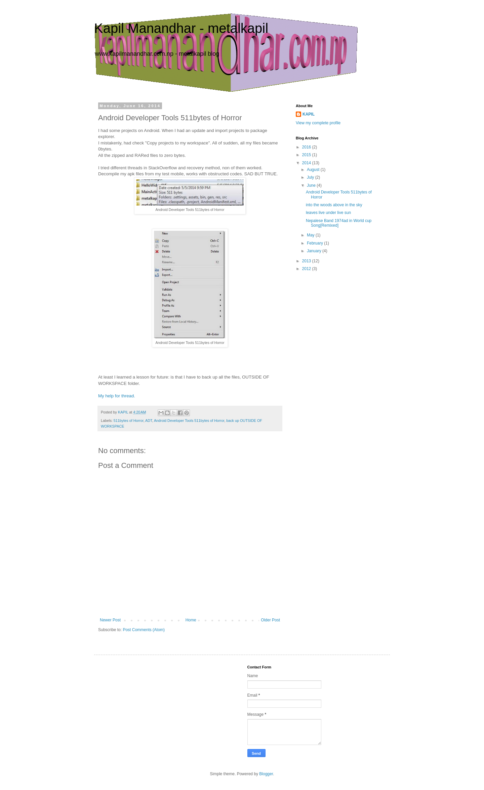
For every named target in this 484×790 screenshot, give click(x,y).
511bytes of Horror (129, 421)
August (314, 169)
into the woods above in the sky (334, 205)
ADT (148, 421)
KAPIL (308, 114)
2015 (307, 154)
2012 (307, 268)
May (311, 235)
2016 (307, 147)
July (311, 177)
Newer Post (110, 620)
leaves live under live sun (328, 212)
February (315, 243)
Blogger (266, 774)
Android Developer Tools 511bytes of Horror (189, 421)
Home (191, 620)
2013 (307, 261)
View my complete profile (318, 123)
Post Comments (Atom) (144, 629)
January (314, 251)
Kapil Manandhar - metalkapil (181, 28)
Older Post (270, 620)
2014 (307, 163)
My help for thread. (116, 395)
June (312, 185)
